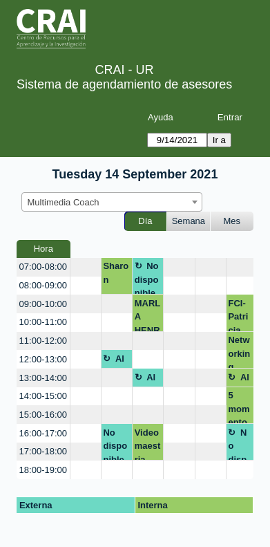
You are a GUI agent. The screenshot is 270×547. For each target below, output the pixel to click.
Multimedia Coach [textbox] (63, 202)
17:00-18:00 (43, 451)
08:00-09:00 (43, 285)
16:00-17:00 (43, 433)
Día (145, 221)
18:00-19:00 (43, 470)
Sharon (115, 273)
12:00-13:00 (43, 359)
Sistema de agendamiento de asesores (124, 84)
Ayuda (160, 117)
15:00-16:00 (43, 414)
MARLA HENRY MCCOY (148, 315)
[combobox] (111, 202)
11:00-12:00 (43, 340)
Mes (232, 221)
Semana (188, 221)
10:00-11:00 (43, 322)
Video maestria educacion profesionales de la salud (148, 444)
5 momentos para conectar (238, 407)
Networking (239, 352)
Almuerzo (116, 361)
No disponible (147, 278)
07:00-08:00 (43, 266)
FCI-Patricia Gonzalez (239, 315)
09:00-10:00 (43, 304)
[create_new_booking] (85, 267)
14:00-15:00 (43, 396)
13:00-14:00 (43, 378)
